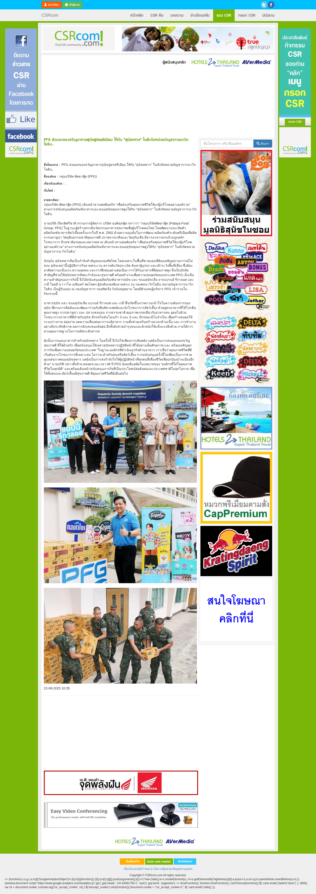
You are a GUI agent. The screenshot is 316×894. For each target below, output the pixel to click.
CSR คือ (156, 15)
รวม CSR (224, 15)
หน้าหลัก (136, 15)
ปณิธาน (268, 15)
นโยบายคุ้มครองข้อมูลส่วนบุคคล (172, 869)
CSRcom (49, 15)
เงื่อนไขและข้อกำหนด (137, 869)
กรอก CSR (246, 15)
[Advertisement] (21, 228)
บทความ (177, 15)
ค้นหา (262, 143)
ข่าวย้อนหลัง (200, 15)
